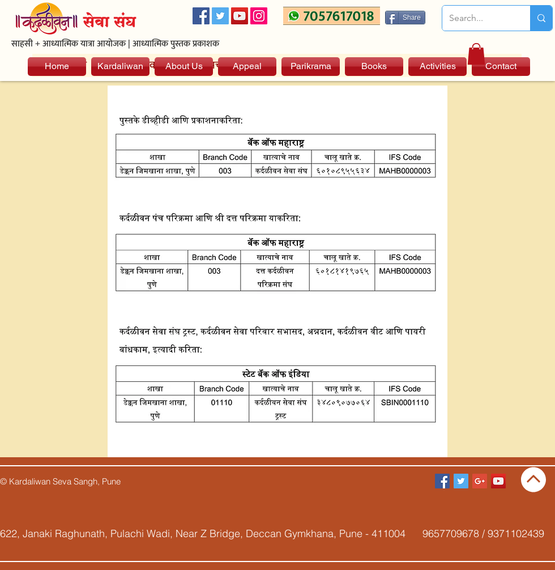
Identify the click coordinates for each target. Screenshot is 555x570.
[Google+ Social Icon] (479, 481)
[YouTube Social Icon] (239, 15)
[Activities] (437, 66)
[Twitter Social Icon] (220, 15)
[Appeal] (247, 66)
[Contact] (501, 66)
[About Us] (184, 66)
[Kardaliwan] (120, 66)
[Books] (374, 66)
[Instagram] (258, 15)
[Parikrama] (310, 66)
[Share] (405, 17)
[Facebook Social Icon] (201, 15)
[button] (476, 54)
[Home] (57, 66)
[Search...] (477, 18)
